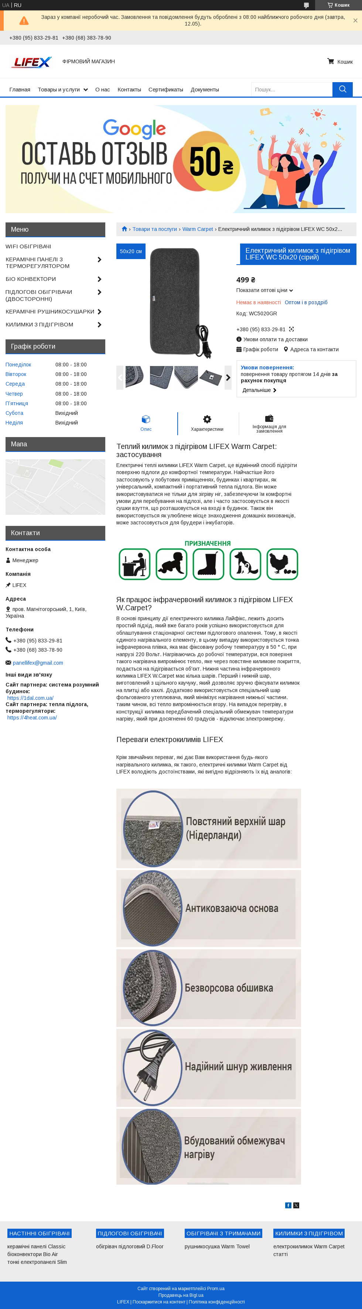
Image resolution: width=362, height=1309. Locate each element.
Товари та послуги (154, 229)
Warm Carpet (197, 229)
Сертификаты (165, 89)
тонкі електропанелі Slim (37, 1262)
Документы (205, 89)
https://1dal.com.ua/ (30, 698)
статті (280, 1254)
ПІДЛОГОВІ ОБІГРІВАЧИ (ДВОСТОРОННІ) (39, 295)
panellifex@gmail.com (38, 663)
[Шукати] (342, 89)
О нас (102, 89)
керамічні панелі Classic (36, 1246)
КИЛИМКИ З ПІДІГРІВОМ (39, 324)
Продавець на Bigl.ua (181, 1295)
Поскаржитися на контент (159, 1302)
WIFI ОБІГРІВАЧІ (28, 246)
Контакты (129, 89)
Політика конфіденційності (217, 1302)
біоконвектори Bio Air (32, 1254)
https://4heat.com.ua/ (32, 718)
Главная (19, 89)
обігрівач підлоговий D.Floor (130, 1246)
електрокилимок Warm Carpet (309, 1246)
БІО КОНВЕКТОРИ (31, 279)
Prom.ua (216, 1288)
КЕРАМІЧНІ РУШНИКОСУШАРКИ (50, 311)
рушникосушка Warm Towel (217, 1246)
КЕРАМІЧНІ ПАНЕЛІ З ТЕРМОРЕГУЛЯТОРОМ (37, 262)
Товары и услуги (59, 89)
